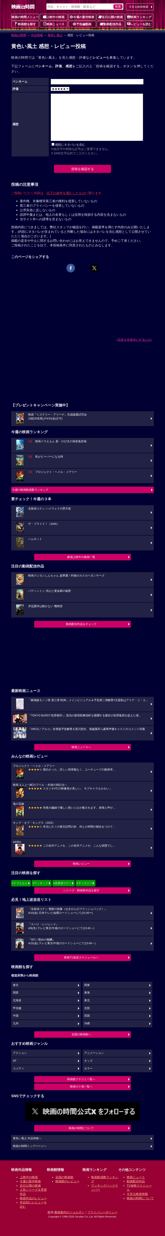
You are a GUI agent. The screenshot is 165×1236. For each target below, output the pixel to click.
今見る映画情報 (137, 1194)
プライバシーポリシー (102, 1212)
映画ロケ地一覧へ (81, 1086)
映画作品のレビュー (33, 1198)
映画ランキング (139, 17)
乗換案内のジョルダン (69, 1212)
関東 (87, 985)
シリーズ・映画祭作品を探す (81, 890)
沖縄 (87, 1023)
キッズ (88, 1060)
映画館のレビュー (67, 1181)
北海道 (17, 1000)
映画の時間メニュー (25, 17)
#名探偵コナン (62, 883)
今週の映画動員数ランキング (30, 489)
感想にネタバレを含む (70, 144)
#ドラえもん (20, 883)
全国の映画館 (64, 1177)
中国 (15, 1015)
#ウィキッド (40, 883)
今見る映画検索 (138, 6)
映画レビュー (81, 863)
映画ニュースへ (81, 747)
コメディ (18, 1068)
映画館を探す (25, 24)
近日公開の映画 (110, 17)
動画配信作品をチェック (81, 624)
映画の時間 (18, 35)
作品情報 (37, 35)
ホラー (88, 1068)
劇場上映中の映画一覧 (81, 557)
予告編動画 (82, 24)
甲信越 (17, 1008)
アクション (20, 1053)
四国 (87, 1015)
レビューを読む (139, 24)
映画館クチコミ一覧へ (81, 1079)
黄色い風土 (55, 35)
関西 (15, 992)
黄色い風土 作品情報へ (27, 1138)
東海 (87, 992)
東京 (15, 985)
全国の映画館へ (81, 1034)
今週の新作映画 (82, 17)
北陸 (87, 1008)
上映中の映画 (53, 17)
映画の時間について (81, 1128)
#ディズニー (84, 883)
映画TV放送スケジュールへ (81, 957)
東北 (87, 1000)
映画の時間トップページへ (29, 1146)
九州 (15, 1023)
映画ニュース (53, 24)
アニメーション (94, 1053)
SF (14, 1060)
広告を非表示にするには (134, 339)
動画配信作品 (110, 24)
